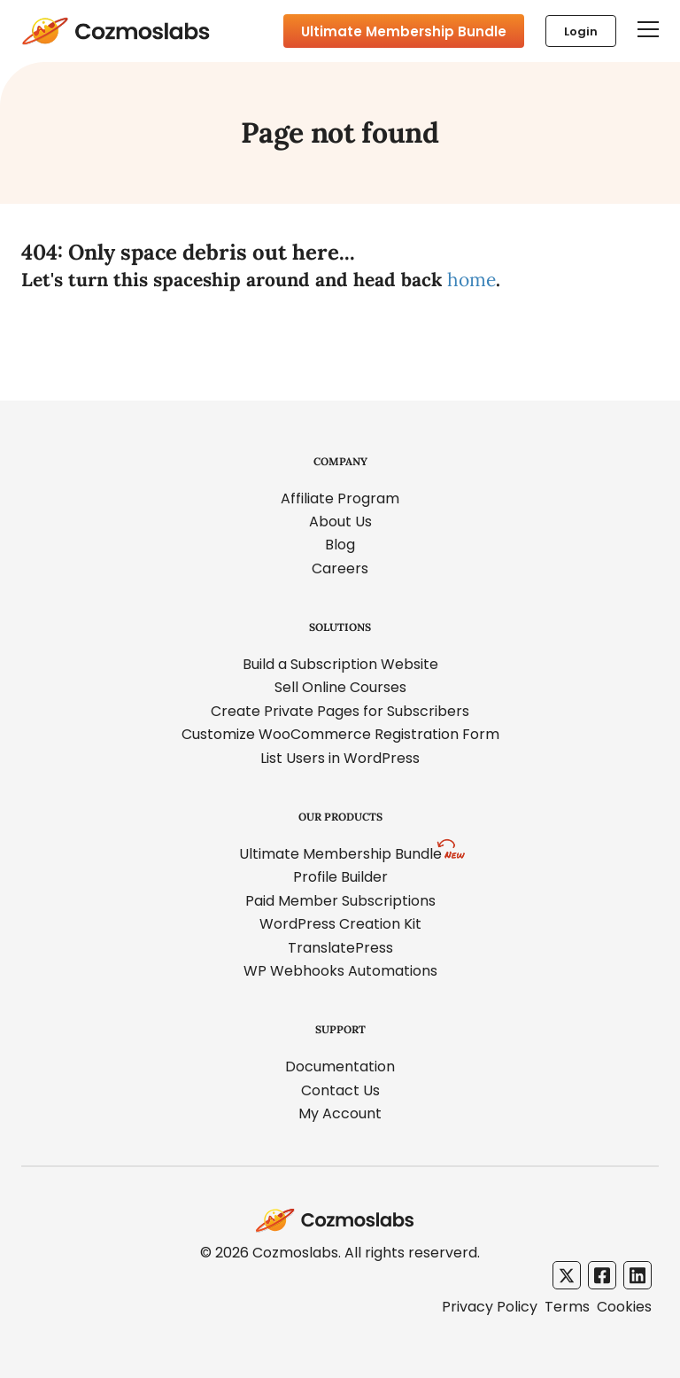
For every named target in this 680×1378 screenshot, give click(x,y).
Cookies (624, 1306)
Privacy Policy (489, 1306)
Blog (340, 544)
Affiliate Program (340, 498)
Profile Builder (340, 877)
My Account (340, 1113)
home (471, 280)
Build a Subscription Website (340, 664)
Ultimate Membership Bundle (403, 31)
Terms (567, 1306)
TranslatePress (340, 948)
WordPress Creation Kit (340, 924)
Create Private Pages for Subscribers (340, 711)
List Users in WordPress (340, 758)
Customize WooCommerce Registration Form (340, 734)
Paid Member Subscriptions (340, 901)
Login (581, 31)
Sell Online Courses (340, 687)
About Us (340, 521)
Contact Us (340, 1090)
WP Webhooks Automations (340, 971)
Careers (340, 568)
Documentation (340, 1066)
